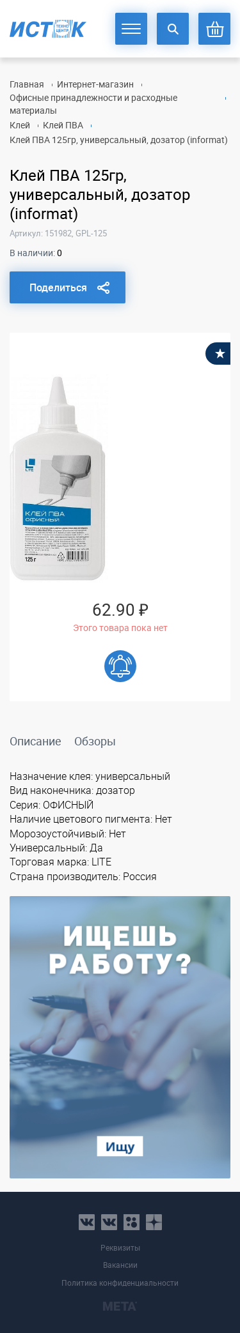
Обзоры (95, 741)
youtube (154, 1222)
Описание (35, 741)
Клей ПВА (63, 125)
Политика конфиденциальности (120, 1283)
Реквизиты (120, 1248)
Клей (20, 125)
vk (87, 1222)
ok (132, 1222)
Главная (27, 84)
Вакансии (120, 1265)
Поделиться (58, 287)
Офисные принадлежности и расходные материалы (93, 103)
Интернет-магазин (95, 84)
